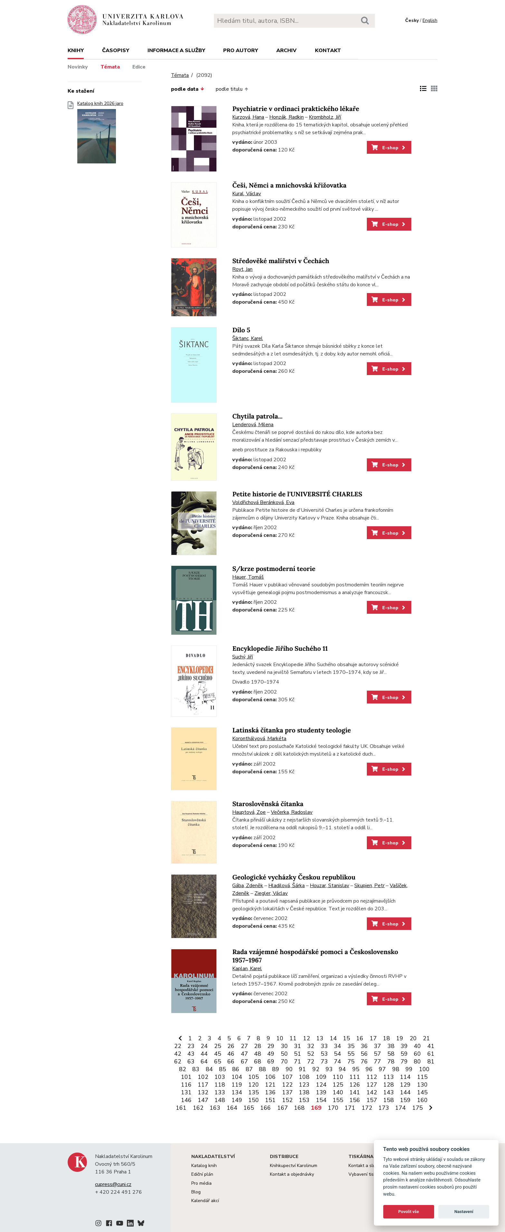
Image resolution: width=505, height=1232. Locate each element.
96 (369, 1069)
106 (270, 1077)
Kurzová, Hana (248, 117)
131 (186, 1092)
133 (219, 1092)
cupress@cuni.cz (113, 1184)
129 (405, 1085)
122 (287, 1085)
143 (388, 1092)
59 (404, 1054)
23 (191, 1046)
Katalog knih (204, 1166)
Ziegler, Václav (271, 893)
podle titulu (232, 89)
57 (377, 1054)
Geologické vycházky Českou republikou (293, 877)
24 (204, 1046)
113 (388, 1077)
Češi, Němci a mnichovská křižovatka (289, 185)
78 (391, 1061)
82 (182, 1069)
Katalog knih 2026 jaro (100, 134)
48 (257, 1054)
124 (321, 1085)
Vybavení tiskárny (366, 1174)
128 (388, 1085)
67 (244, 1061)
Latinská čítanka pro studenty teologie (291, 730)
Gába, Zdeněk (247, 885)
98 (395, 1069)
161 (181, 1108)
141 (354, 1092)
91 (302, 1069)
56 (364, 1054)
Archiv (286, 50)
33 (324, 1046)
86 (235, 1069)
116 (186, 1085)
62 (177, 1061)
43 (191, 1054)
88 (262, 1069)
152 (287, 1100)
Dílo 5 (241, 330)
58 (391, 1054)
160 (422, 1100)
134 (237, 1092)
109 (321, 1077)
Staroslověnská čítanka (267, 804)
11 (293, 1038)
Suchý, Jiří (242, 656)
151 (270, 1100)
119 (237, 1085)
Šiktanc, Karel (247, 338)
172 (367, 1108)
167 (282, 1108)
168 (299, 1108)
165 (248, 1108)
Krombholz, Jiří (325, 117)
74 (337, 1061)
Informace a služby (176, 50)
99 (409, 1069)
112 (372, 1077)
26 (230, 1046)
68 (257, 1061)
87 (249, 1069)
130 (422, 1085)
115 (422, 1077)
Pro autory (240, 50)
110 (338, 1077)
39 (404, 1046)
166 (265, 1108)
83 (195, 1069)
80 (417, 1061)
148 (219, 1100)
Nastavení (463, 1211)
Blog (196, 1192)
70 (284, 1061)
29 (270, 1046)
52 (310, 1054)
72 (310, 1061)
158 (388, 1100)
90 (289, 1069)
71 (297, 1061)
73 (324, 1061)
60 (417, 1054)
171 (350, 1108)
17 (373, 1038)
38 (391, 1046)
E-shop (388, 147)
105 (253, 1077)
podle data (187, 89)
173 (383, 1108)
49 (270, 1054)
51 (297, 1054)
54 (337, 1054)
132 (203, 1092)
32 (310, 1046)
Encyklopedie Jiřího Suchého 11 (280, 649)
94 (342, 1069)
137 (287, 1092)
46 (230, 1054)
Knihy (76, 50)
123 (304, 1085)
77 (377, 1061)
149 (237, 1100)
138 (304, 1092)
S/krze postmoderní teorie (273, 569)
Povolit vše (408, 1211)
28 (257, 1046)
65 (217, 1061)
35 (351, 1046)
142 (372, 1092)
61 (430, 1054)
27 (244, 1046)
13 (319, 1038)
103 (219, 1077)
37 (377, 1046)
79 (404, 1061)
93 (329, 1069)
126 (354, 1085)
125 (338, 1085)
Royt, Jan (242, 269)
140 (338, 1092)
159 (405, 1100)
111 (354, 1077)
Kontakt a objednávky (292, 1174)
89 (275, 1069)
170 (333, 1108)
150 (253, 1100)
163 (215, 1108)
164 (232, 1108)
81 (430, 1061)
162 (198, 1108)
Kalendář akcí (205, 1201)
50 (284, 1054)
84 (209, 1069)
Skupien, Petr (369, 885)
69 (270, 1061)
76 (364, 1061)
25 (217, 1046)
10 (279, 1038)
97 (382, 1069)
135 (253, 1092)
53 (324, 1054)
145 (422, 1092)
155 (338, 1100)
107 (287, 1077)
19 (399, 1038)
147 (203, 1100)
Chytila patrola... (257, 416)
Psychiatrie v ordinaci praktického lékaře (295, 109)
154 (321, 1100)
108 (304, 1077)
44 (204, 1054)
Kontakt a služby (365, 1166)
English (430, 20)
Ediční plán (202, 1174)
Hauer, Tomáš (248, 577)
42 (177, 1054)
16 (359, 1038)
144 (405, 1092)
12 (306, 1038)
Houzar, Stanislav (329, 885)
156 (354, 1100)
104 (237, 1077)
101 (186, 1077)
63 (191, 1061)
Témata (110, 66)
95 (355, 1069)
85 (222, 1069)
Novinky (78, 66)
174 (400, 1108)
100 (424, 1069)
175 (417, 1108)
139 (321, 1092)
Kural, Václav (246, 193)
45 (217, 1054)
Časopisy (115, 50)
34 (337, 1046)
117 (203, 1085)
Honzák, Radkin (286, 117)
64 (204, 1061)
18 (386, 1038)
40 (417, 1046)
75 (351, 1061)
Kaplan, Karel (247, 968)
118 (219, 1085)
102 (203, 1077)
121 (270, 1085)
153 (304, 1100)
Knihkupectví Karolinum (293, 1166)
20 (413, 1038)
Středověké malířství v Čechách (280, 261)
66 (230, 1061)
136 (270, 1092)
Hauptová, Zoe (249, 812)
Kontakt (328, 50)
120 (253, 1085)
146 (186, 1100)
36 (364, 1046)
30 (284, 1046)
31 (297, 1046)
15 (346, 1038)
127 (372, 1085)
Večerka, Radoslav (291, 812)
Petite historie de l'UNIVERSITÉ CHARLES (297, 494)
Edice (139, 66)
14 (333, 1038)
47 (244, 1054)
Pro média (201, 1183)
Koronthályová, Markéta (259, 738)
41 (430, 1046)
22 (177, 1046)
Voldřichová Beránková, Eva (263, 502)
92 (315, 1069)
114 (405, 1077)
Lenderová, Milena (252, 424)
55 (351, 1054)
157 (372, 1100)
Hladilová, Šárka (286, 885)
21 (426, 1038)
